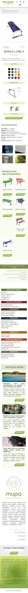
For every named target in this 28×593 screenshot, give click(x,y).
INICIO (3, 9)
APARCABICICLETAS (7, 321)
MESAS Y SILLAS (6, 296)
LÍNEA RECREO (5, 335)
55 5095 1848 (21, 536)
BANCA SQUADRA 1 (7, 211)
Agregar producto (14, 118)
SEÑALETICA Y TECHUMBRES (10, 324)
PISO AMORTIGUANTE (7, 345)
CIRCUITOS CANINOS (7, 354)
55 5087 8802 (21, 539)
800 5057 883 (21, 532)
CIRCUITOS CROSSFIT (7, 344)
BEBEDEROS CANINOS (8, 356)
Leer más (19, 464)
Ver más (8, 194)
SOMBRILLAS (5, 299)
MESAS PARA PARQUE (7, 313)
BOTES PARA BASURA (7, 294)
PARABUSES (5, 327)
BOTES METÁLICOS (7, 304)
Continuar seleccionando (6, 47)
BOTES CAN (4, 358)
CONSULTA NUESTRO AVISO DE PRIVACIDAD (14, 580)
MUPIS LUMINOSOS (6, 326)
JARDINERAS (5, 297)
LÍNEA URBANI (5, 336)
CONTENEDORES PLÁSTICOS (9, 306)
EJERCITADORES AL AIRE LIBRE (10, 342)
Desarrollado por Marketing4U (14, 590)
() (20, 5)
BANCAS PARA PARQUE (8, 312)
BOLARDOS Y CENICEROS (9, 322)
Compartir (22, 46)
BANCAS (3, 292)
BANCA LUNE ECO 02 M (20, 231)
